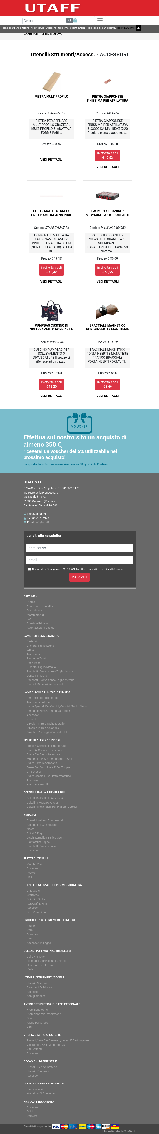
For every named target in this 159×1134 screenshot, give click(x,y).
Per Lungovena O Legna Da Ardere (48, 710)
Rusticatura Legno (38, 842)
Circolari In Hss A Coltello (43, 728)
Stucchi (31, 925)
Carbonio (32, 641)
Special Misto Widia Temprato (46, 684)
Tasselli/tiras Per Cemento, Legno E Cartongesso (58, 1040)
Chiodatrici (33, 890)
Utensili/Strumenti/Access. (63, 54)
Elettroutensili (35, 1089)
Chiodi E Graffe (36, 899)
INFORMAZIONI (125, 27)
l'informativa (117, 569)
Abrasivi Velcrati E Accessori (45, 820)
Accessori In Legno (39, 943)
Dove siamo (34, 610)
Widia (30, 649)
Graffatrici (33, 895)
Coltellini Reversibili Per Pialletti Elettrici (52, 806)
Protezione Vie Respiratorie (44, 1014)
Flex (29, 877)
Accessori (33, 715)
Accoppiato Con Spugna (42, 824)
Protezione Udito (37, 1009)
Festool (31, 872)
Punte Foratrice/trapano (42, 763)
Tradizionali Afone (38, 702)
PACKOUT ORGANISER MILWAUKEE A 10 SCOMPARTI (107, 213)
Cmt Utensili (34, 771)
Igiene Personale (37, 1022)
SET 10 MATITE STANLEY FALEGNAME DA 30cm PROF (51, 213)
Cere (30, 930)
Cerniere (32, 1115)
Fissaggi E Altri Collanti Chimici (46, 960)
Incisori (31, 719)
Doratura (32, 934)
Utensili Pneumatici (39, 1071)
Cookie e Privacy (37, 623)
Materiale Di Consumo (41, 1093)
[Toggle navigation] (100, 20)
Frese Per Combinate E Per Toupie (48, 767)
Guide (30, 1111)
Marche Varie (35, 864)
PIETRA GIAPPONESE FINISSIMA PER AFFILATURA (107, 99)
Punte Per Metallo (38, 784)
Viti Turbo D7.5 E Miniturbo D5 (46, 1044)
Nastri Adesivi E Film (40, 965)
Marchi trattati (36, 615)
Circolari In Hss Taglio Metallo (46, 723)
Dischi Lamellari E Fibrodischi (45, 837)
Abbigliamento (36, 996)
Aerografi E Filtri (37, 903)
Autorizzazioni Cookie (40, 627)
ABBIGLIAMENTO (51, 34)
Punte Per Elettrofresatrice (43, 754)
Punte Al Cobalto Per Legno (44, 750)
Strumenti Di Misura (39, 987)
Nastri (31, 829)
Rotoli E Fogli (35, 833)
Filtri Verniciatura (37, 912)
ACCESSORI (31, 34)
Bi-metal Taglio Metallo (41, 667)
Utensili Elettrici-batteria (42, 1067)
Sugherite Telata (37, 658)
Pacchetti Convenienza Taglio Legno (50, 671)
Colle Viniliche (36, 956)
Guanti (31, 1018)
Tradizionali (34, 654)
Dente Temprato (37, 675)
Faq (29, 619)
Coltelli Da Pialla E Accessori (45, 798)
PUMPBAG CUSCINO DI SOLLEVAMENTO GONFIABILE (51, 327)
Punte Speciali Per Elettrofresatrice (49, 776)
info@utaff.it (43, 522)
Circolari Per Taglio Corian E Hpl (47, 732)
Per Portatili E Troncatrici (42, 697)
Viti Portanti (34, 1049)
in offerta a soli (107, 155)
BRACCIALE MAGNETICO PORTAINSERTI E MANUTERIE (107, 327)
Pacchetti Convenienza (41, 846)
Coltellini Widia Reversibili (43, 802)
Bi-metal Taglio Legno (40, 645)
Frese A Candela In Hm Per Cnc (46, 745)
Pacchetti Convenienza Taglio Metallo (51, 680)
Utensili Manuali (37, 983)
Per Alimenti (34, 662)
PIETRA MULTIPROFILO (51, 97)
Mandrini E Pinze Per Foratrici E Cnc (49, 758)
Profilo (31, 602)
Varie (30, 938)
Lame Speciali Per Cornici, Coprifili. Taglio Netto (57, 706)
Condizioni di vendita (40, 606)
